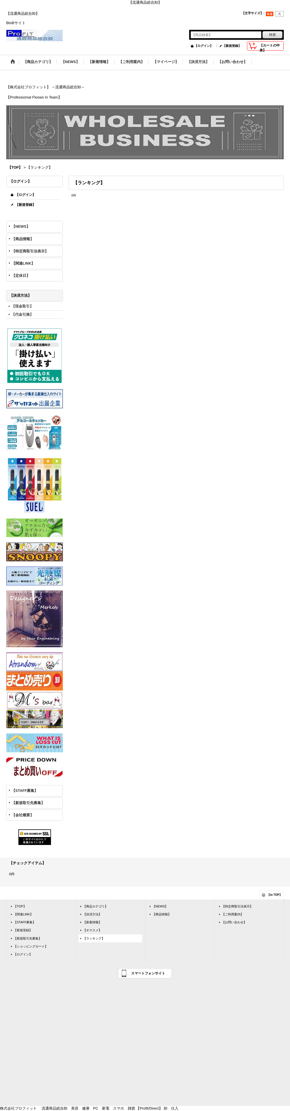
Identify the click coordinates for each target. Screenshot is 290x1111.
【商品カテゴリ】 (95, 906)
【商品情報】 (23, 239)
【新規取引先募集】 (28, 803)
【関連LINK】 (23, 263)
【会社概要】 (23, 815)
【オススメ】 (92, 930)
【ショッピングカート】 (31, 946)
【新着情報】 (92, 922)
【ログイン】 (203, 45)
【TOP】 (20, 906)
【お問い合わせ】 (234, 922)
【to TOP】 (274, 894)
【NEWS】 (21, 226)
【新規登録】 (232, 45)
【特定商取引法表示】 (30, 251)
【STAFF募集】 (25, 790)
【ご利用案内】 (233, 914)
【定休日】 (21, 275)
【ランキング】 (94, 938)
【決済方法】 (92, 914)
